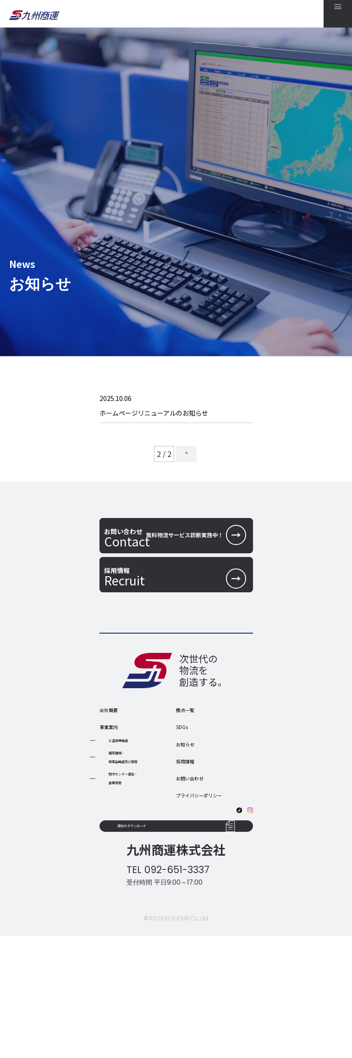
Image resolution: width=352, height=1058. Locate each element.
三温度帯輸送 (128, 830)
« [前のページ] (185, 464)
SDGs (185, 817)
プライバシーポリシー (212, 885)
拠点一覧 (190, 800)
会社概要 (114, 800)
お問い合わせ (198, 868)
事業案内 (114, 817)
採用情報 (190, 851)
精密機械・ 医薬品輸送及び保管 (137, 849)
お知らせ (190, 834)
